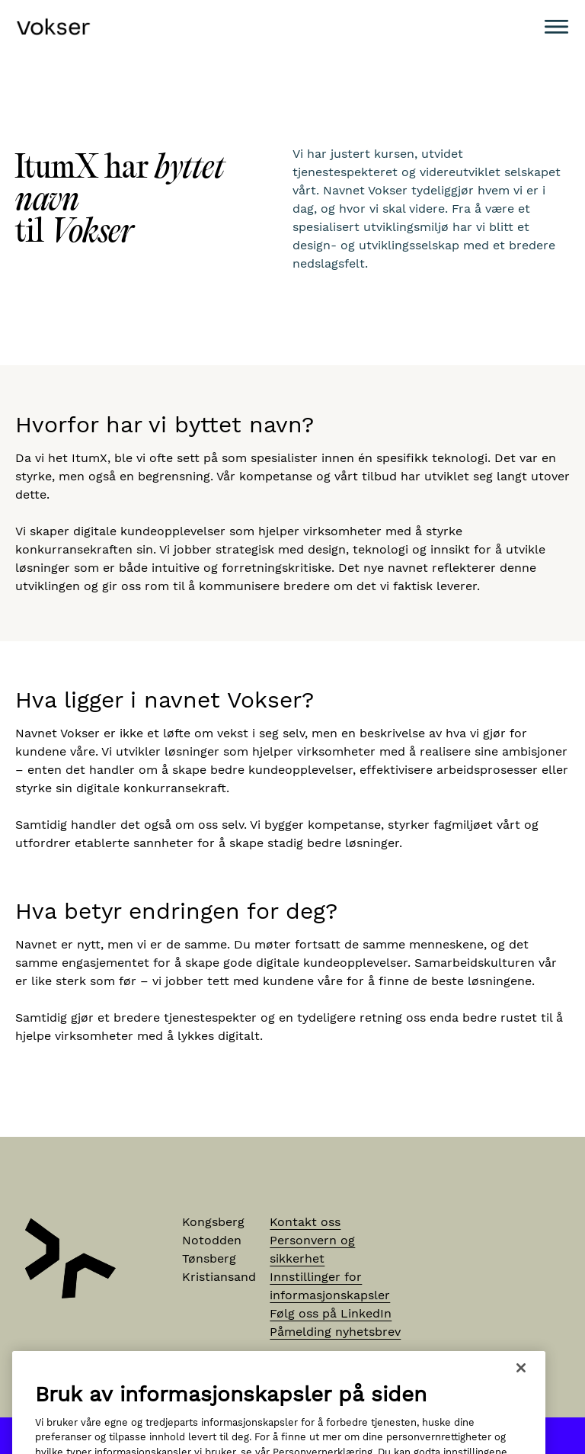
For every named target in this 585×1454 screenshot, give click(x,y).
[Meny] (556, 26)
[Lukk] (521, 1384)
